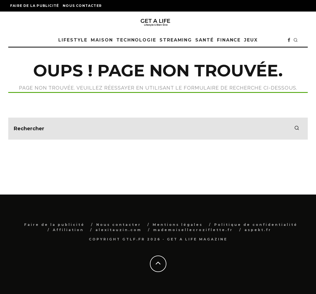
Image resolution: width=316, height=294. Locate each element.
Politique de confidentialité (256, 225)
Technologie (136, 40)
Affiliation (68, 230)
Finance (229, 40)
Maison (102, 40)
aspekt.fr (257, 230)
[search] (297, 129)
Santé (204, 40)
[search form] (158, 129)
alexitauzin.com (118, 230)
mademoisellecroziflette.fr (193, 230)
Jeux (251, 40)
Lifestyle (72, 40)
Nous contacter (82, 6)
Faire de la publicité (34, 6)
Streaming (176, 40)
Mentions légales (178, 225)
